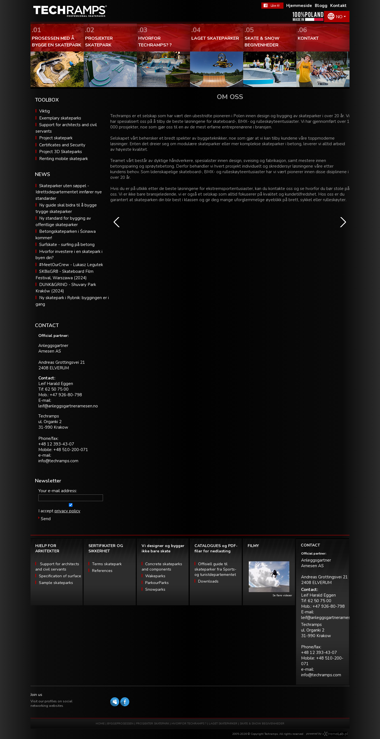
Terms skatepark (107, 564)
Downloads (208, 581)
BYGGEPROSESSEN (120, 724)
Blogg (321, 5)
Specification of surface (60, 576)
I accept (45, 511)
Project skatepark (55, 138)
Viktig (44, 111)
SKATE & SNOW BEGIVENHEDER (262, 724)
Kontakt (338, 5)
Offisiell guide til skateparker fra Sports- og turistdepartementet (215, 569)
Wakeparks (155, 576)
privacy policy (67, 511)
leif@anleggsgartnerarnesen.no (68, 406)
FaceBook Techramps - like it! (272, 6)
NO (339, 17)
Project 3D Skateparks (60, 151)
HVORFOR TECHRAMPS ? (189, 724)
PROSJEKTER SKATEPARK (153, 724)
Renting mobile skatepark (63, 158)
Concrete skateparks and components (162, 566)
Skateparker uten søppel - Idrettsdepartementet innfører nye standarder (69, 192)
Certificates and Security (62, 145)
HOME (100, 724)
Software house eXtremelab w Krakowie (335, 734)
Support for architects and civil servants (57, 566)
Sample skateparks (56, 582)
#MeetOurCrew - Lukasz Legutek (71, 265)
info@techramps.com (58, 461)
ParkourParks (157, 582)
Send (46, 519)
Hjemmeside (299, 5)
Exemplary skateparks (60, 118)
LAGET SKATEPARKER (223, 724)
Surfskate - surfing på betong (67, 244)
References (102, 570)
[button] (117, 222)
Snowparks (155, 589)
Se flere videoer (282, 595)
